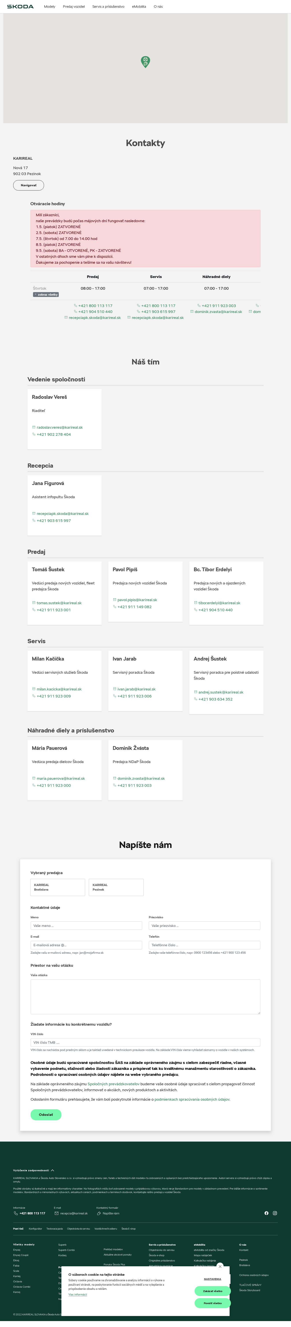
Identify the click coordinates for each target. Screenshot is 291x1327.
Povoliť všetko (201, 1303)
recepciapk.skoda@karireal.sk (92, 317)
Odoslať (46, 1115)
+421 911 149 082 (132, 606)
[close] (220, 1266)
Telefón (154, 937)
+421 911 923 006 (132, 696)
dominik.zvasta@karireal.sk (216, 311)
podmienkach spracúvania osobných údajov (192, 1099)
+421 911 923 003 (216, 305)
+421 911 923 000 (51, 785)
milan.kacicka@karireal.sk (57, 689)
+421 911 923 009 (51, 696)
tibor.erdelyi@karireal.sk (217, 602)
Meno (35, 917)
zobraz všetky (46, 295)
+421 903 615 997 (155, 311)
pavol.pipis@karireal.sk (135, 599)
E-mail (35, 937)
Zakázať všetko (200, 1291)
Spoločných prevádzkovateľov (114, 1084)
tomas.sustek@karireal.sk (57, 602)
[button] (145, 62)
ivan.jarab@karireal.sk (134, 689)
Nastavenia (200, 1279)
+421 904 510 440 (93, 311)
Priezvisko (156, 917)
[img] (20, 6)
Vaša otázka (39, 975)
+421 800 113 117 (93, 305)
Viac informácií (77, 1294)
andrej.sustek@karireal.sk (218, 692)
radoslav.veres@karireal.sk (57, 427)
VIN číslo (37, 1034)
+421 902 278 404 (51, 434)
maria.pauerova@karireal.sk (58, 778)
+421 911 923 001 (51, 610)
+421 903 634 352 (213, 699)
